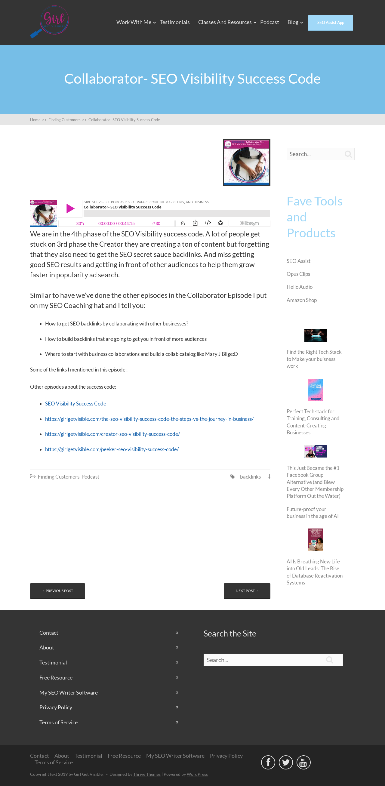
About (46, 647)
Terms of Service (58, 722)
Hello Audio (300, 287)
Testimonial (53, 662)
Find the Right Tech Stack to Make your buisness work (314, 359)
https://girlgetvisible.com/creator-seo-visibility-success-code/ (112, 434)
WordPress (197, 774)
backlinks (250, 476)
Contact (48, 632)
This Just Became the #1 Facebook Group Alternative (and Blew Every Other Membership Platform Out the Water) (315, 482)
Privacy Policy (55, 707)
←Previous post (57, 590)
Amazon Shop (302, 300)
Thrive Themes (147, 774)
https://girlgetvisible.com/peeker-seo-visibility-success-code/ (112, 449)
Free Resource (55, 677)
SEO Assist (298, 261)
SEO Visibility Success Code (75, 403)
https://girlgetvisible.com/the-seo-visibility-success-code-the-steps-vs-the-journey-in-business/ (149, 419)
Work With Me (133, 22)
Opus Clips (298, 274)
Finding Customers (58, 476)
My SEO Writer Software (68, 692)
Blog (293, 22)
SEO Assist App (330, 22)
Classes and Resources (225, 22)
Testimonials (175, 22)
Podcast (269, 22)
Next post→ (247, 590)
